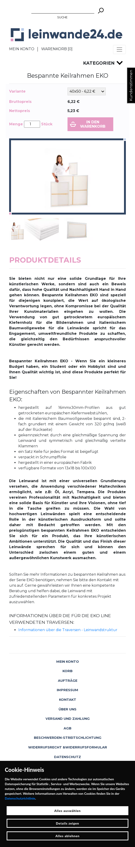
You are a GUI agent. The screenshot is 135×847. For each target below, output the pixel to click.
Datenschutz (67, 757)
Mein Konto (21, 49)
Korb (67, 671)
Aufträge (67, 681)
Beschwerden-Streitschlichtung (67, 738)
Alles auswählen (67, 811)
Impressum (67, 690)
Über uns (67, 709)
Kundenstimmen (131, 85)
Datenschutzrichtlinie (20, 798)
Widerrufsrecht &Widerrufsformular (67, 747)
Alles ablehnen (67, 836)
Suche (62, 17)
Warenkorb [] (57, 49)
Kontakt (67, 700)
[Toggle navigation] (119, 49)
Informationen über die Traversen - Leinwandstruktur (67, 630)
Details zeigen (67, 823)
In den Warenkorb (92, 124)
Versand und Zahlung (68, 719)
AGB (67, 728)
